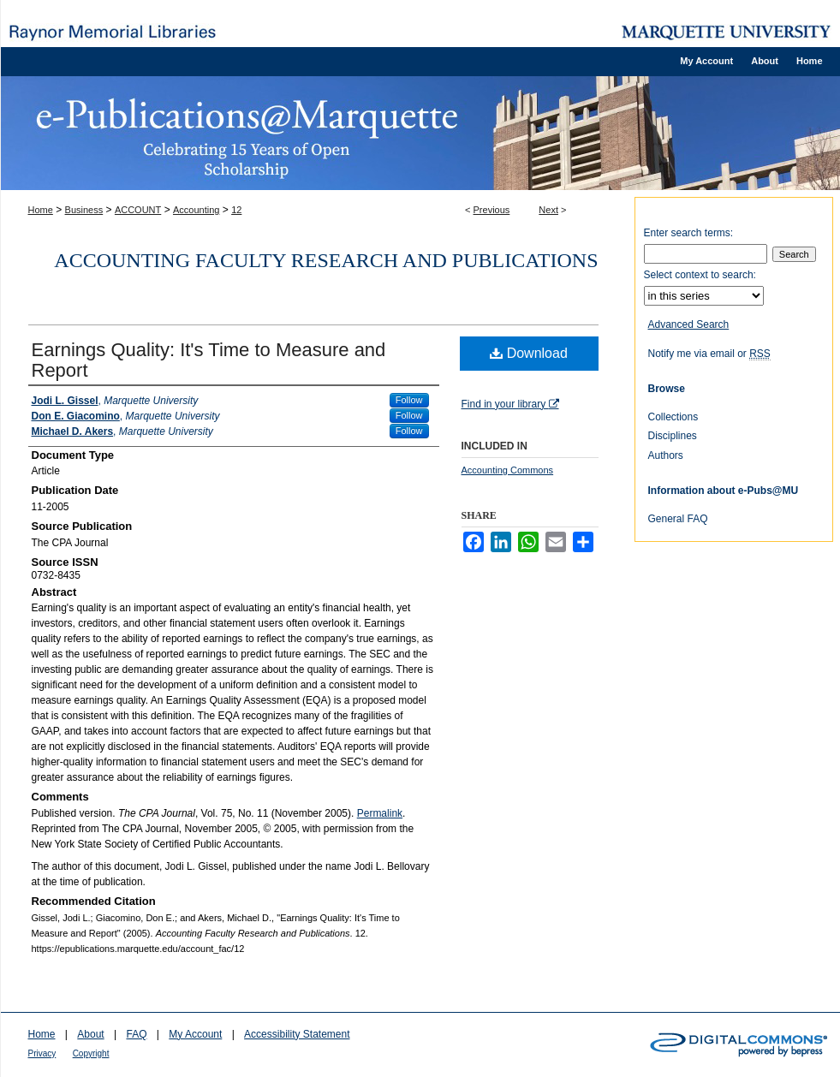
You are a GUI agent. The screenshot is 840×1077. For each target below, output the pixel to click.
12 (236, 210)
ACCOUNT (138, 210)
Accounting (196, 210)
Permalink (379, 813)
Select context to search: (700, 275)
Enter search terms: (689, 233)
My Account (195, 1034)
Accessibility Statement (296, 1034)
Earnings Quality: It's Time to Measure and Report (209, 360)
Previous (492, 210)
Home (40, 210)
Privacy (42, 1053)
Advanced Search (689, 324)
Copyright (91, 1053)
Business (84, 210)
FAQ (136, 1034)
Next (548, 210)
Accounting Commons (508, 470)
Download (529, 353)
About (90, 1034)
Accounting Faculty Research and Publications (326, 260)
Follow (409, 400)
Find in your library (510, 404)
